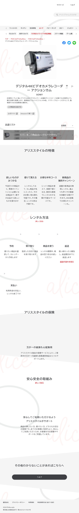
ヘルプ (72, 5)
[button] (67, 125)
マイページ (60, 5)
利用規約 (31, 502)
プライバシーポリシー (18, 502)
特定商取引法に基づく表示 (46, 502)
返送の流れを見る (67, 262)
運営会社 (6, 502)
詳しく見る (40, 221)
